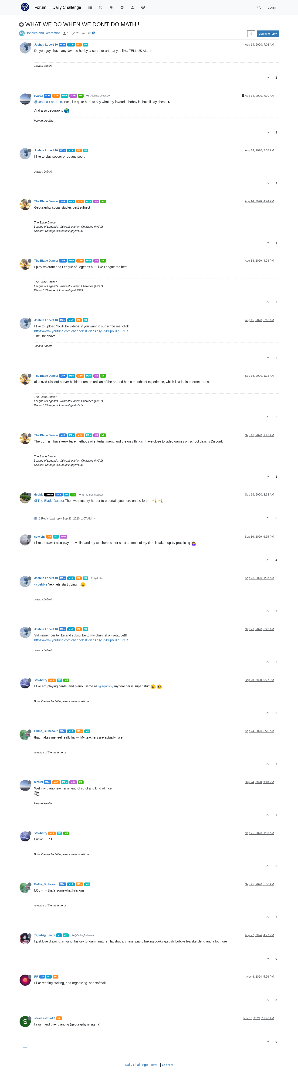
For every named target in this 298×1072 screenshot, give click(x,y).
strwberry (40, 680)
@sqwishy (105, 686)
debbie (38, 494)
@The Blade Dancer (91, 494)
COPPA (167, 1065)
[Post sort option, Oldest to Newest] (251, 33)
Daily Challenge (136, 1065)
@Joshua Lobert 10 (98, 95)
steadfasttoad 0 (44, 1018)
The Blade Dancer (46, 201)
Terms (154, 1065)
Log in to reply (268, 33)
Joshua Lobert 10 (46, 44)
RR (36, 976)
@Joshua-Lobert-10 (48, 102)
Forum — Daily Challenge (57, 7)
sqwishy (39, 536)
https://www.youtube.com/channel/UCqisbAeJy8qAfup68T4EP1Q (81, 331)
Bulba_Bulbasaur (46, 731)
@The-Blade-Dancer (49, 501)
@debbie (97, 578)
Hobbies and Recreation (43, 33)
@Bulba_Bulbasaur (83, 935)
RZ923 (38, 95)
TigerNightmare (44, 935)
